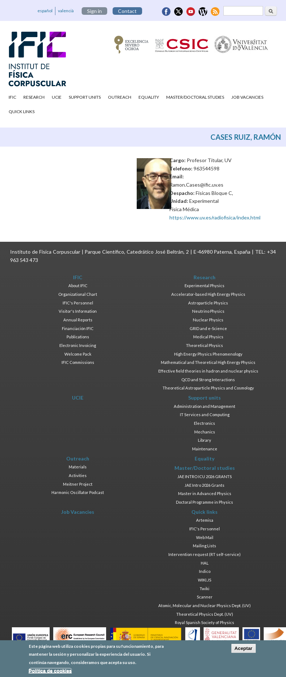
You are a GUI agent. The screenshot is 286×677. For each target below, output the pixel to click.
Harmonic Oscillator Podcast (77, 492)
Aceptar (244, 648)
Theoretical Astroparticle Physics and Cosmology (208, 388)
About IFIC (77, 285)
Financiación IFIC (78, 328)
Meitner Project (77, 484)
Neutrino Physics (208, 311)
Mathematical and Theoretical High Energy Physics (208, 362)
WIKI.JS (204, 580)
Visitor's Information (78, 311)
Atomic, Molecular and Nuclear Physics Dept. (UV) (204, 605)
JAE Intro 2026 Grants (204, 485)
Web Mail (204, 537)
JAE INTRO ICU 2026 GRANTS (204, 476)
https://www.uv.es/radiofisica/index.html (214, 217)
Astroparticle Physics (208, 302)
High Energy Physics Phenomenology (208, 354)
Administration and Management (204, 406)
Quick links (22, 111)
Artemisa (204, 520)
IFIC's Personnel (78, 302)
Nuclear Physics (208, 319)
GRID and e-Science (208, 328)
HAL (205, 563)
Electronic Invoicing (77, 345)
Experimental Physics (204, 285)
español (45, 10)
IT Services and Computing (205, 414)
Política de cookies (50, 670)
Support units (85, 97)
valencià (66, 10)
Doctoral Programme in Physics (204, 502)
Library (204, 440)
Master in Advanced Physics (204, 493)
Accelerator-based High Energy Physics (208, 294)
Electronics (204, 423)
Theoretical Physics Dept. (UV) (204, 614)
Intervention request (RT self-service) (204, 554)
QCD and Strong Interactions (208, 379)
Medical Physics (208, 336)
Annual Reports (77, 319)
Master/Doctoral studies (195, 97)
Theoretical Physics (204, 345)
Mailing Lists (204, 545)
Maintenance (204, 448)
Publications (78, 336)
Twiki (204, 588)
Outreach (119, 97)
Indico (204, 571)
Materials (78, 466)
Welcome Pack (77, 354)
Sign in (94, 11)
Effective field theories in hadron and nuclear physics (208, 371)
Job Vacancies (247, 97)
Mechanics (204, 431)
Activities (78, 475)
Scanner (205, 596)
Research (34, 97)
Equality (149, 97)
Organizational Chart (77, 294)
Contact (127, 11)
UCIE (57, 97)
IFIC (12, 97)
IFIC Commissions (78, 362)
